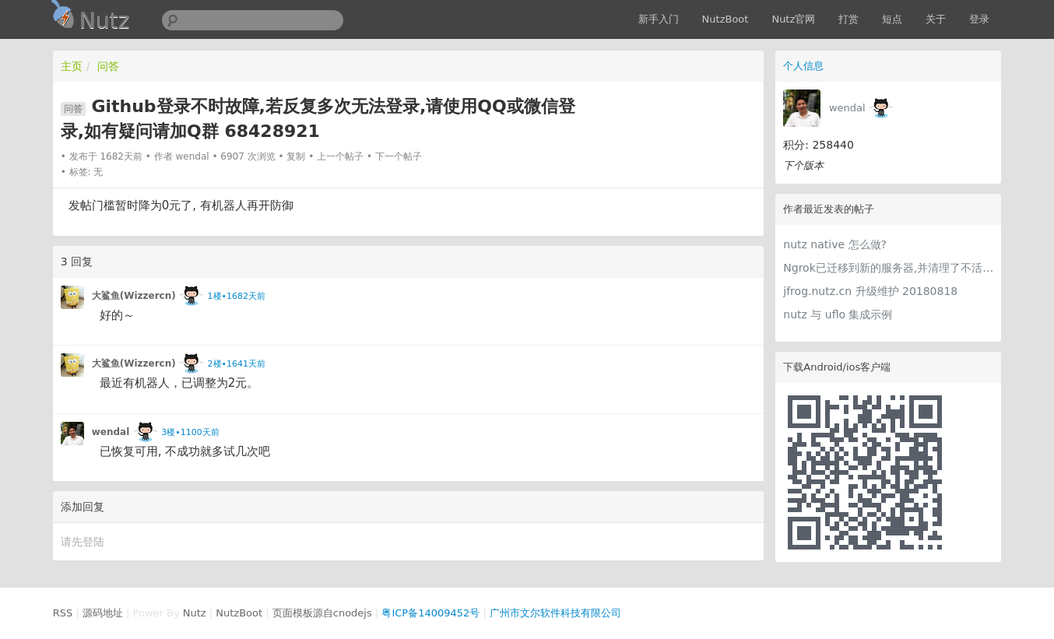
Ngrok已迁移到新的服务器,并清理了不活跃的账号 (888, 268)
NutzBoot (725, 19)
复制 (295, 156)
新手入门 (658, 19)
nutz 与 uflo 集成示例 (837, 314)
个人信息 (803, 66)
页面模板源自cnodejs (322, 613)
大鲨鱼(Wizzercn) (134, 295)
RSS (63, 613)
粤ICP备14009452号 (430, 613)
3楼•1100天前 (190, 432)
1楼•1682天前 (236, 296)
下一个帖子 (398, 156)
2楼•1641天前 (236, 364)
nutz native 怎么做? (835, 244)
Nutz (194, 613)
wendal (847, 108)
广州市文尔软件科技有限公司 (555, 613)
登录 (979, 19)
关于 (936, 19)
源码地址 (103, 613)
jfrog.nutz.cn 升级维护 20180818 (870, 291)
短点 (892, 19)
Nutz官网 (793, 19)
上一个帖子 (340, 156)
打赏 (848, 19)
